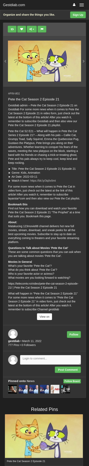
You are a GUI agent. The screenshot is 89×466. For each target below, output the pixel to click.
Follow (74, 334)
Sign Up (78, 14)
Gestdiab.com (14, 5)
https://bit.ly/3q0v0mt (43, 180)
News (31, 381)
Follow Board (72, 381)
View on (44, 316)
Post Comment (68, 369)
